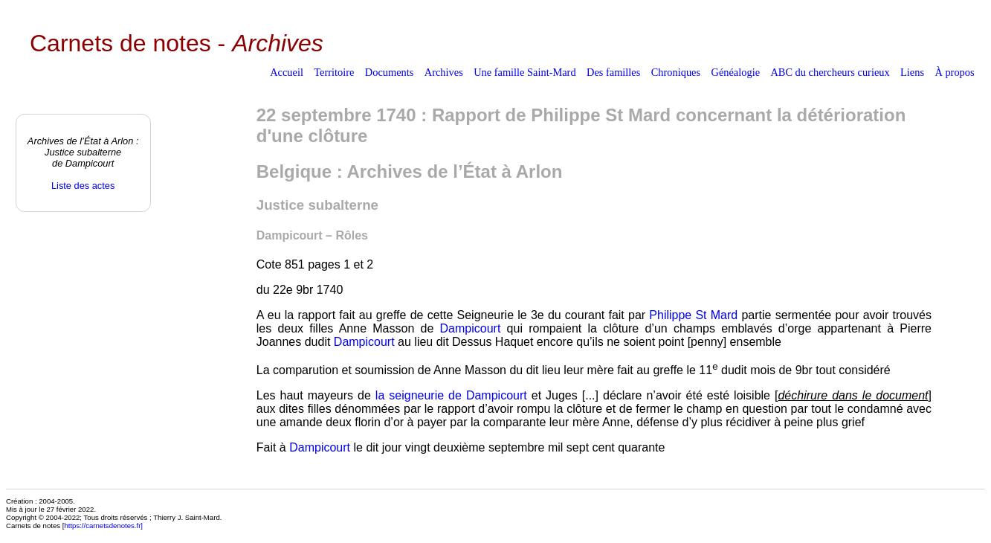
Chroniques (675, 72)
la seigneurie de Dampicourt (451, 395)
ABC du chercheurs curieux (829, 72)
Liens (912, 72)
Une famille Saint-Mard (524, 72)
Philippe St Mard (693, 315)
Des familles (613, 72)
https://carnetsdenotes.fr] (103, 525)
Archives (444, 72)
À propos (954, 72)
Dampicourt (470, 328)
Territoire (334, 72)
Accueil (286, 72)
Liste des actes (82, 185)
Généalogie (736, 72)
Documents (389, 72)
